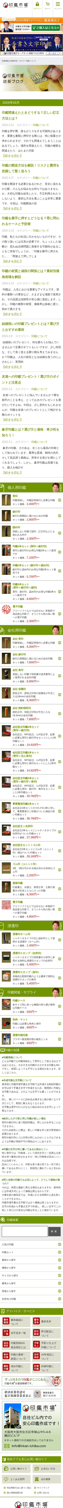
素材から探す (9, 1254)
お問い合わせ (43, 1487)
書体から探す (9, 1277)
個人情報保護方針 (15, 1487)
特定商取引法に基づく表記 (19, 1482)
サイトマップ (43, 1482)
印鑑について (41, 119)
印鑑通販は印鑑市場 (9, 55)
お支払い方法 (48, 1462)
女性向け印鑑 (9, 1293)
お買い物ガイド (18, 1462)
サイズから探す (10, 1269)
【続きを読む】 (12, 150)
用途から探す (9, 1285)
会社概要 (45, 1473)
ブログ (21, 55)
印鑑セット (8, 1246)
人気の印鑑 (8, 1238)
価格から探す (9, 1262)
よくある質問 (17, 1473)
